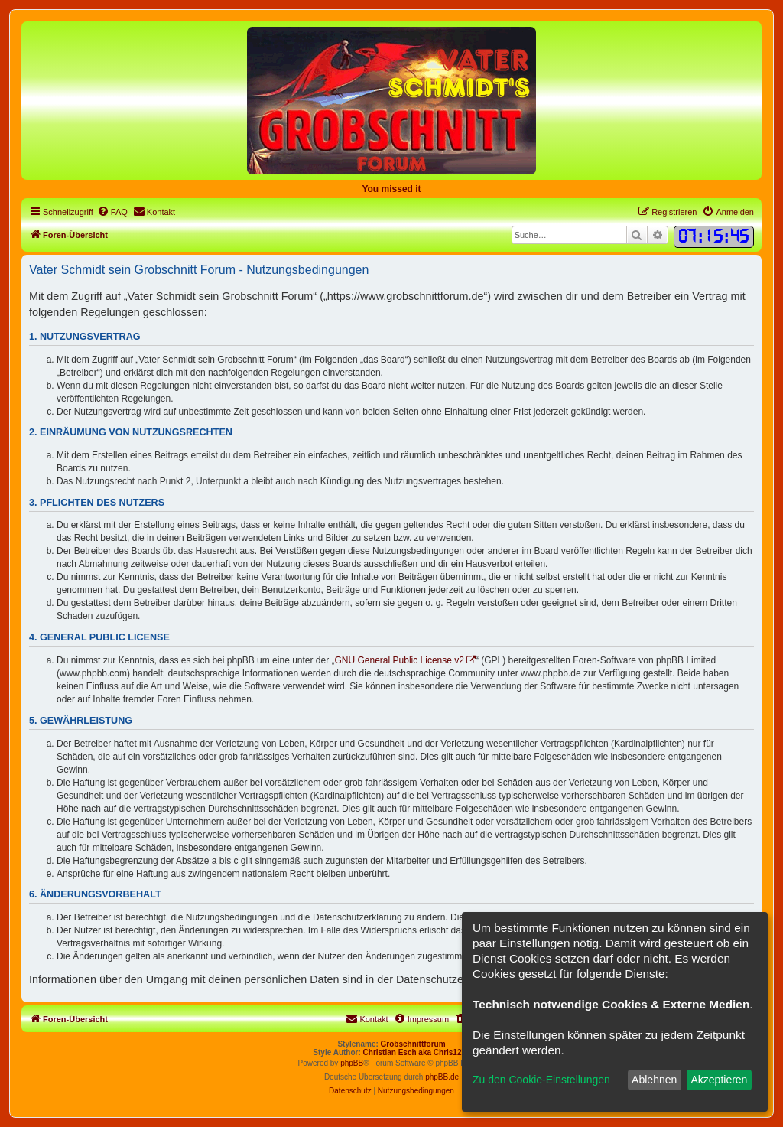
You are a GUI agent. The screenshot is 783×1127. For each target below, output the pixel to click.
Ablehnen (654, 1079)
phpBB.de (442, 1077)
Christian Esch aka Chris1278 (416, 1052)
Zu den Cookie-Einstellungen (541, 1079)
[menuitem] (112, 212)
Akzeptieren (718, 1079)
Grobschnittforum (413, 1044)
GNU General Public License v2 (399, 660)
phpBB (351, 1063)
